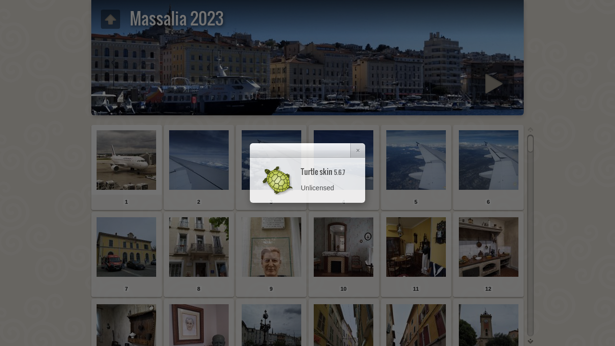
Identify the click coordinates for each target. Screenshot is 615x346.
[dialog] (307, 173)
